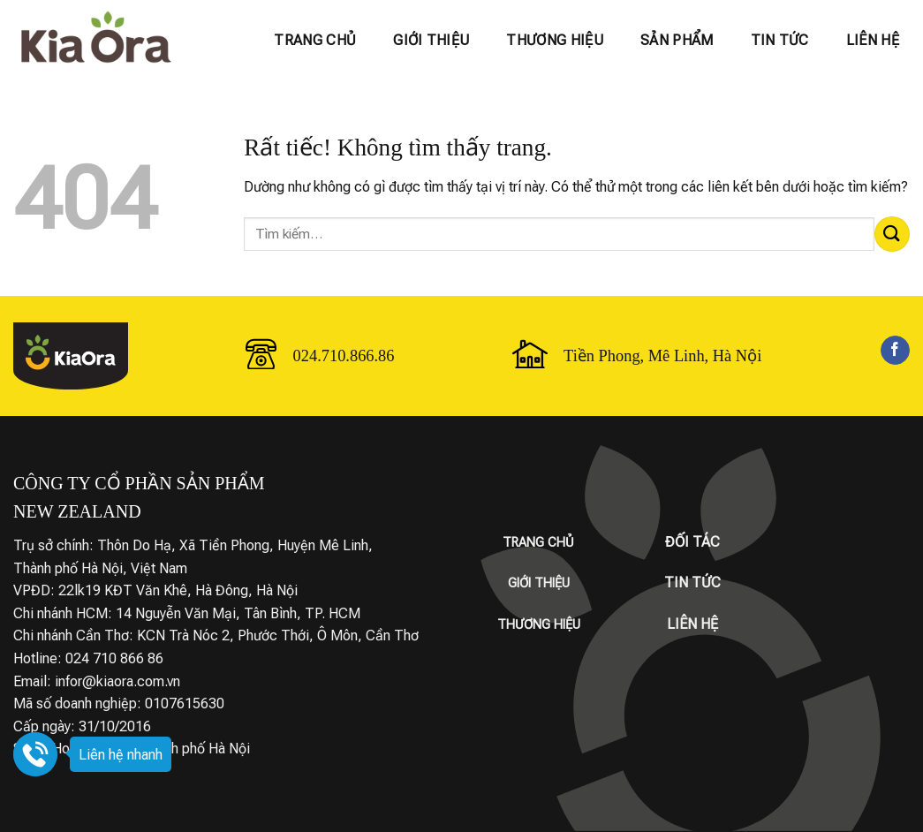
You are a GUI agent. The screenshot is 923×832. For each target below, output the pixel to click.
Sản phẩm (677, 40)
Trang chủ (315, 40)
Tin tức (780, 40)
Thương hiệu (554, 40)
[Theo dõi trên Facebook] (895, 351)
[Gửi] (892, 233)
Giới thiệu (431, 40)
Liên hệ (872, 40)
